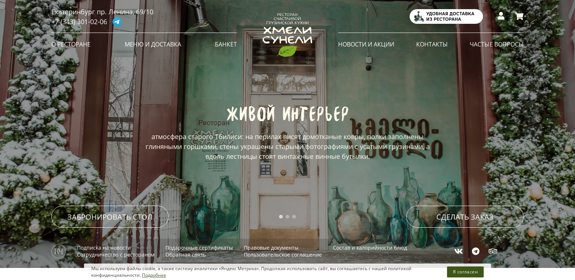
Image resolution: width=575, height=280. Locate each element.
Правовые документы (271, 244)
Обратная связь (185, 251)
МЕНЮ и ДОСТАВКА (153, 44)
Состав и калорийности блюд (370, 244)
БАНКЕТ (226, 44)
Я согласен (465, 272)
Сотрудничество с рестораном (115, 251)
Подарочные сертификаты (199, 244)
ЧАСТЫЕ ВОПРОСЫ (497, 44)
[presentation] (29, 140)
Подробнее (154, 275)
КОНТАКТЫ (432, 44)
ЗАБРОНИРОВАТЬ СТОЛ (110, 214)
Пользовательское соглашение (283, 251)
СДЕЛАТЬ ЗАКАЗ (465, 214)
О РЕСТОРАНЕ (71, 44)
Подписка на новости (104, 244)
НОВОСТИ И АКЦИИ (366, 44)
